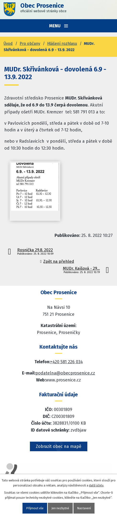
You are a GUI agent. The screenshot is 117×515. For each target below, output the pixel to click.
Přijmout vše (35, 508)
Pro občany (30, 43)
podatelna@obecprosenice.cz (65, 373)
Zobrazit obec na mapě (58, 446)
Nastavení (84, 508)
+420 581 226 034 (66, 361)
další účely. (96, 485)
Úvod (8, 43)
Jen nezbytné (60, 508)
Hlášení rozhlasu (62, 43)
